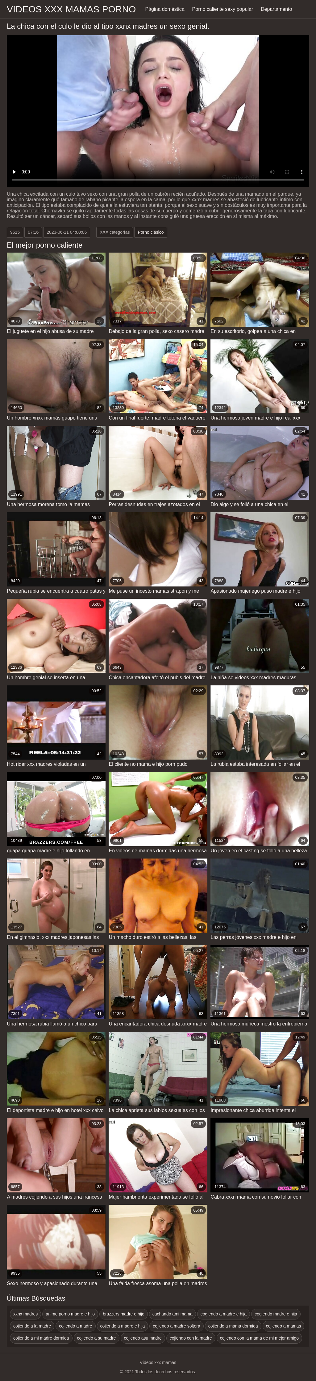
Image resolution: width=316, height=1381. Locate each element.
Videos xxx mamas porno (71, 9)
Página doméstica (164, 9)
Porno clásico (151, 232)
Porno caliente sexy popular (222, 9)
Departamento (276, 9)
